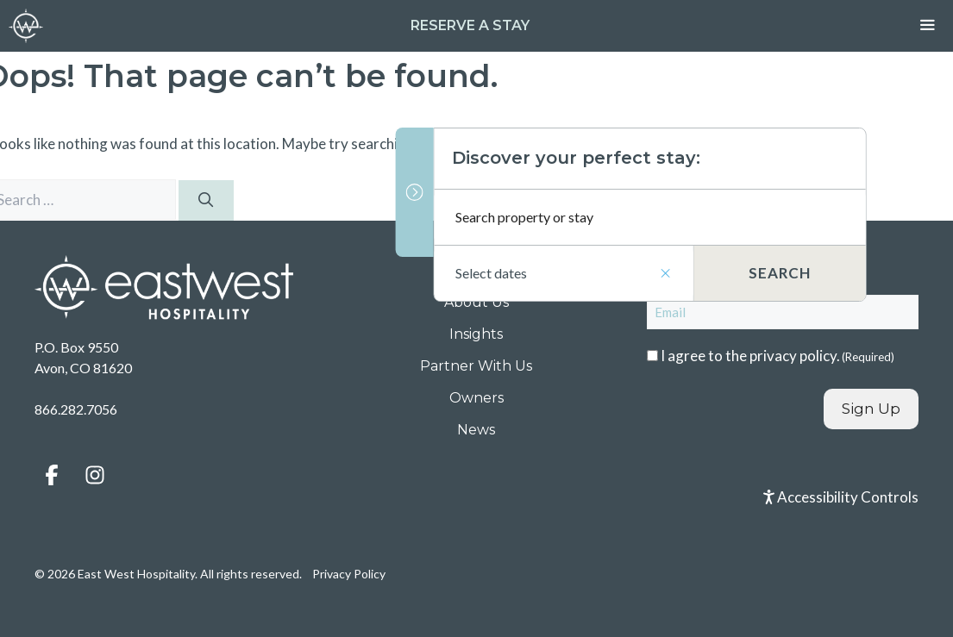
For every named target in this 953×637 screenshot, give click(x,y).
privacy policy (793, 356)
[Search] (206, 201)
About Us (476, 302)
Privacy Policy (349, 573)
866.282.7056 (75, 409)
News (476, 430)
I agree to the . (777, 356)
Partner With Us (476, 366)
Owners (476, 398)
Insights (476, 334)
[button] (51, 475)
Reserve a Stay (470, 25)
